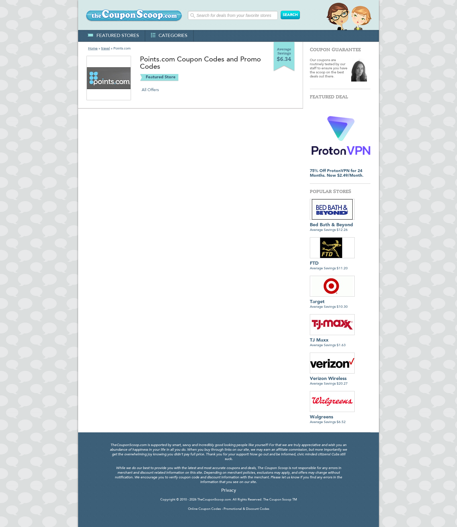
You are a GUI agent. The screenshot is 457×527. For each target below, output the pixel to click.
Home (93, 48)
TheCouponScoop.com (214, 499)
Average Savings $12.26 (332, 225)
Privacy (228, 490)
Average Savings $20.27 (332, 378)
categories (169, 35)
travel (105, 48)
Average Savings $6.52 (332, 417)
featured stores (113, 35)
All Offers (150, 90)
